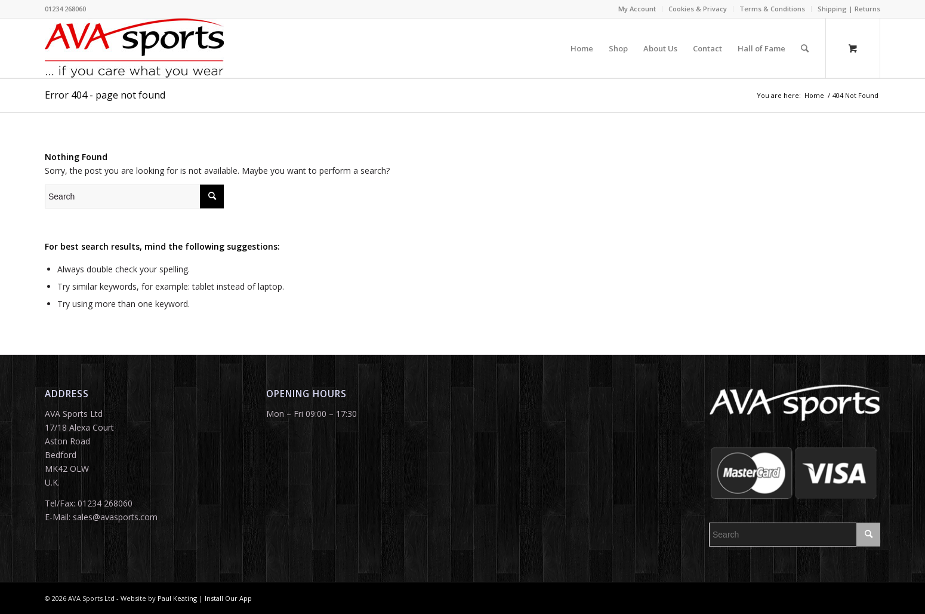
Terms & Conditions (772, 8)
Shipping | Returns (849, 8)
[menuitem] (637, 9)
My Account (637, 8)
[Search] (804, 48)
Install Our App (228, 598)
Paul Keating (177, 598)
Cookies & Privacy (697, 8)
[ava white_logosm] (134, 48)
